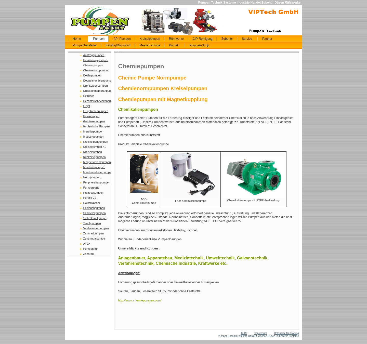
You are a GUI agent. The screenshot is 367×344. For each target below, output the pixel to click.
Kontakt (174, 45)
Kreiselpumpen (150, 39)
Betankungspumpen (95, 60)
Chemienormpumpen (96, 70)
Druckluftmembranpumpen (97, 90)
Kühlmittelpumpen (94, 156)
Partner (267, 39)
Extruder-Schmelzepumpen (94, 96)
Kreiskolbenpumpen (95, 141)
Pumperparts (91, 187)
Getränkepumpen (94, 121)
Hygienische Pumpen (96, 126)
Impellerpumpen (93, 131)
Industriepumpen (93, 136)
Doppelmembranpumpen (97, 80)
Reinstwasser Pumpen (91, 203)
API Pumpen (122, 39)
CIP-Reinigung (203, 39)
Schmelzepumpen (94, 213)
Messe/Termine (149, 45)
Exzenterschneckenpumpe (97, 100)
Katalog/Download (118, 45)
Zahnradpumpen (93, 233)
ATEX (86, 243)
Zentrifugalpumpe (94, 238)
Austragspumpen (93, 55)
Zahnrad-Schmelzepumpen (94, 254)
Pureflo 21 (89, 197)
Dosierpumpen (92, 75)
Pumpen (99, 39)
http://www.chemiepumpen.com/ (140, 300)
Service (247, 39)
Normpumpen (91, 177)
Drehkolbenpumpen (95, 85)
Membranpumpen (94, 167)
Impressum (260, 333)
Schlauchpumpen (94, 207)
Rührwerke (176, 39)
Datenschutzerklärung (286, 333)
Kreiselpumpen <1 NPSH (94, 147)
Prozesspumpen (93, 192)
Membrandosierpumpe (97, 172)
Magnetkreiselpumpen (97, 162)
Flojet (86, 106)
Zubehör (227, 39)
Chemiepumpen (93, 65)
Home (77, 39)
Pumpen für (90, 248)
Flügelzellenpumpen (95, 111)
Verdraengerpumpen (96, 228)
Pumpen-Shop (199, 45)
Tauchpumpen (92, 223)
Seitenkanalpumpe (95, 218)
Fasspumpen (91, 116)
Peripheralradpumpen (96, 182)
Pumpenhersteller (85, 45)
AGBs (244, 333)
